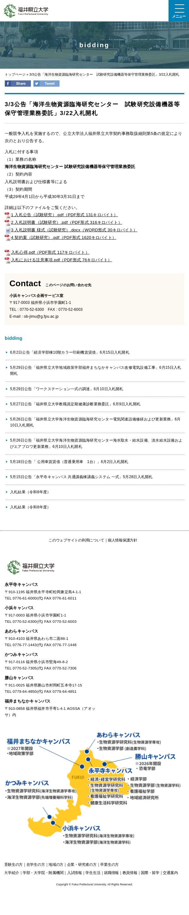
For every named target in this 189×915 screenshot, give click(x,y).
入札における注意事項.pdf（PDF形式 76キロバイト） (58, 260)
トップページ (15, 74)
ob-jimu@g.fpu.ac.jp (41, 316)
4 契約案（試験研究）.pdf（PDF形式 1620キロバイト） (60, 237)
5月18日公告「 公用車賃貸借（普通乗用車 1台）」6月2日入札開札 (69, 462)
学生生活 (92, 873)
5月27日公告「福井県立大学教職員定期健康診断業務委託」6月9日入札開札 (75, 404)
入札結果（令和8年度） (30, 492)
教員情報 (130, 873)
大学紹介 (11, 873)
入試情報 (74, 873)
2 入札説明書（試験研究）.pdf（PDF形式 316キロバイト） (63, 222)
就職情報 (111, 873)
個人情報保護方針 (122, 540)
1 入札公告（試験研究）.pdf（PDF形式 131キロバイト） (61, 214)
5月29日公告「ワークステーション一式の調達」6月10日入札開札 (66, 389)
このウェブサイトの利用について (76, 540)
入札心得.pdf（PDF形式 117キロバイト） (47, 252)
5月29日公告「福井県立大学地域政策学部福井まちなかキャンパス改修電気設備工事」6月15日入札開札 (95, 370)
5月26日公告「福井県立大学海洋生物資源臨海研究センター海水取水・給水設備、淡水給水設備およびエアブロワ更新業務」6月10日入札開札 (96, 443)
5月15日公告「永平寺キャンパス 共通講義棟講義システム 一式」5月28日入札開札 (81, 477)
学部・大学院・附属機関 (43, 873)
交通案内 (170, 873)
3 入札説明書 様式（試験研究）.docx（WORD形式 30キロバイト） (71, 230)
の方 (13, 864)
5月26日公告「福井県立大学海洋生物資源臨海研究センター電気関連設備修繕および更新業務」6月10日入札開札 (95, 422)
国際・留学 (150, 873)
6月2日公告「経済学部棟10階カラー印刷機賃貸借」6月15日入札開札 (69, 352)
